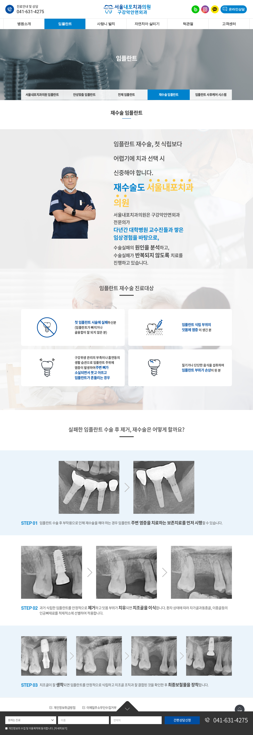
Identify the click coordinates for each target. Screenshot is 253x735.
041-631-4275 (30, 11)
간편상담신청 (127, 706)
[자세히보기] (60, 728)
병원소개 (24, 24)
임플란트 (65, 24)
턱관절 (188, 24)
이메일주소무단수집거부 (104, 708)
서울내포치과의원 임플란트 (42, 94)
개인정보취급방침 (65, 708)
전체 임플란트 (126, 94)
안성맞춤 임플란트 (84, 94)
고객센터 (229, 24)
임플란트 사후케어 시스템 (210, 94)
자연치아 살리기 (147, 24)
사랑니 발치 (106, 24)
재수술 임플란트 (168, 94)
